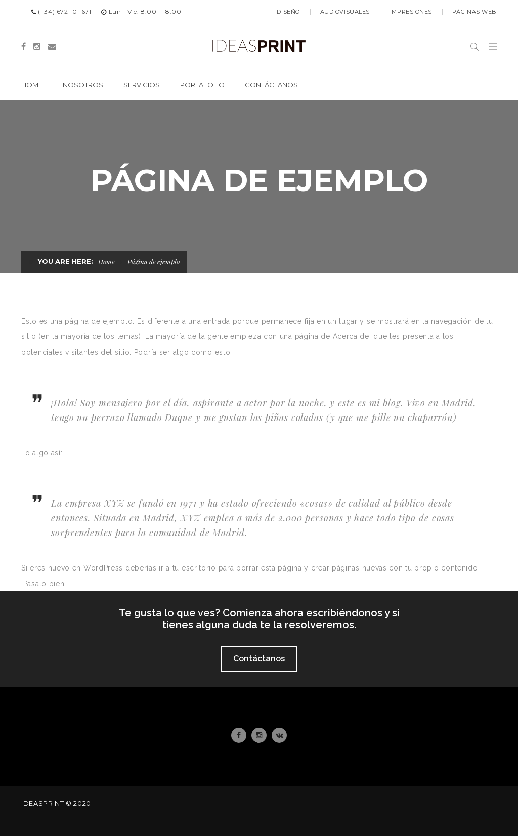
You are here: (65, 261)
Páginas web (474, 11)
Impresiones (411, 11)
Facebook (239, 735)
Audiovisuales (345, 11)
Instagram (259, 735)
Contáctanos (259, 658)
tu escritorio (194, 568)
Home (106, 261)
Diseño (288, 11)
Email (279, 735)
